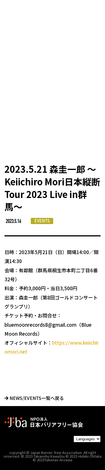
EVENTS (42, 220)
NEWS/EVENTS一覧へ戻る (34, 398)
